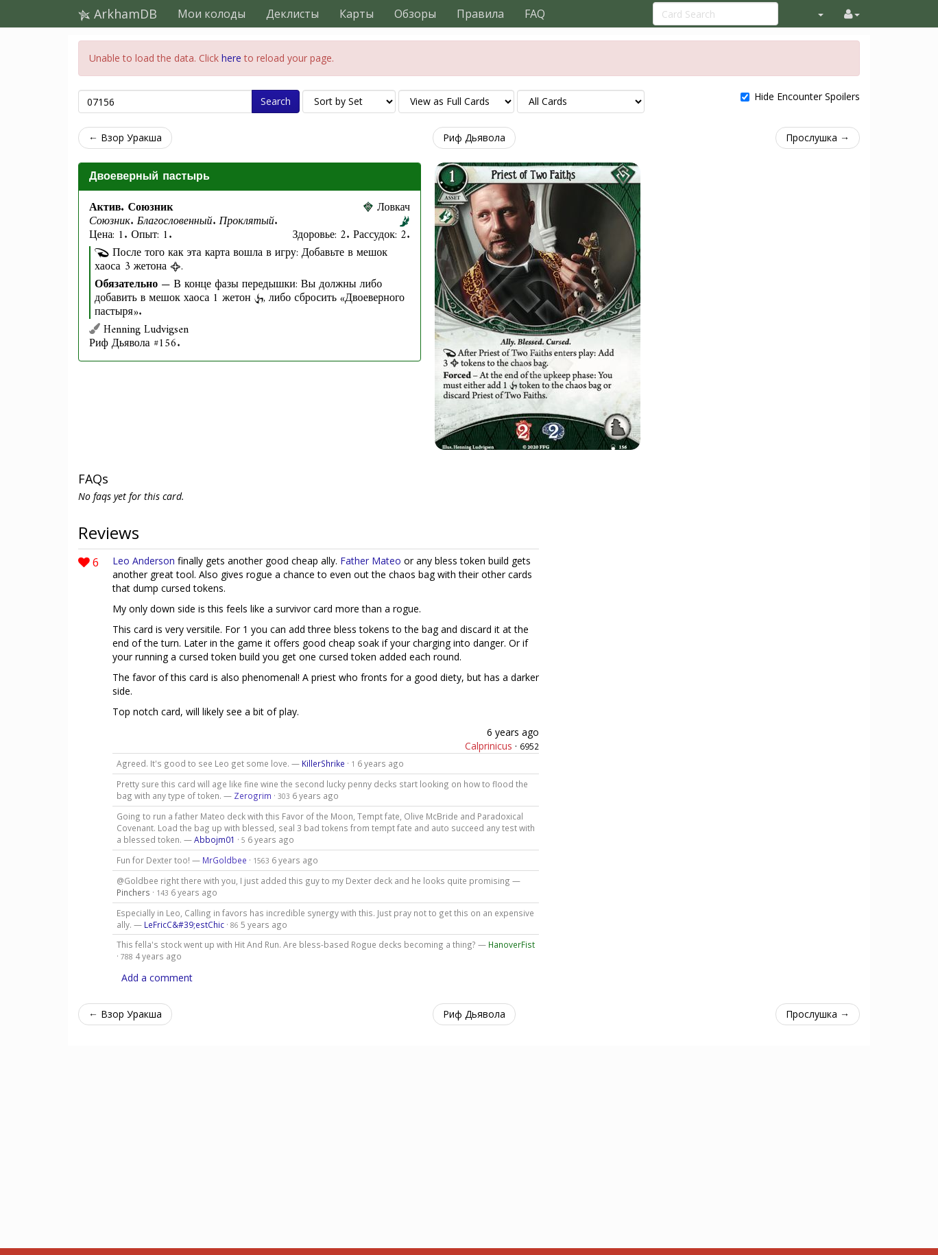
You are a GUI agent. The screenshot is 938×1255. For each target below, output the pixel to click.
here (231, 57)
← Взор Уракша (125, 137)
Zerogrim (253, 795)
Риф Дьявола (474, 137)
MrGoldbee (224, 859)
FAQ (535, 13)
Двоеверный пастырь (149, 176)
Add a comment (157, 977)
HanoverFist (511, 944)
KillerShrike (323, 763)
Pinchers (133, 892)
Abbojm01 (214, 839)
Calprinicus (488, 745)
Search (276, 101)
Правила (480, 13)
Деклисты (292, 13)
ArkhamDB (117, 13)
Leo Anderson (143, 560)
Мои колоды (211, 13)
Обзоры (415, 13)
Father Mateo (370, 560)
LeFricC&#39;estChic (184, 924)
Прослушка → (818, 137)
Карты (356, 13)
